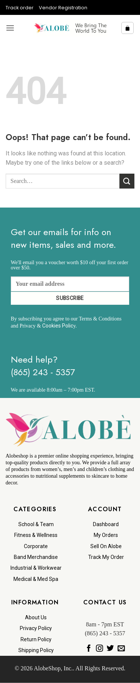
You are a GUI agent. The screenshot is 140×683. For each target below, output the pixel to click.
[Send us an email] (121, 648)
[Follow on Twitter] (110, 648)
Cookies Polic (57, 326)
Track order (20, 7)
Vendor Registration (63, 7)
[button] (10, 28)
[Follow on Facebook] (88, 648)
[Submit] (126, 181)
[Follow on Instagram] (99, 648)
